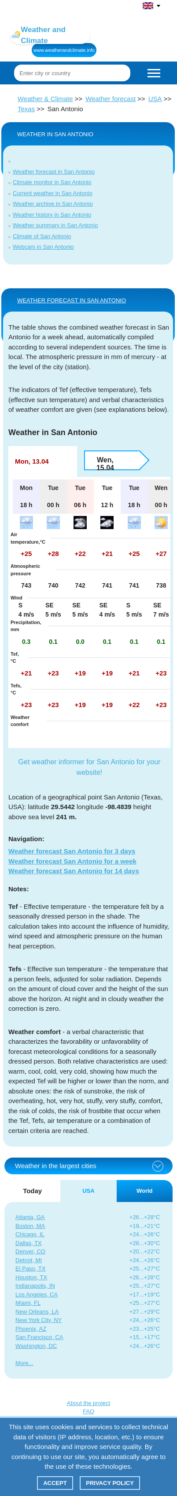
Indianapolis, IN (35, 1285)
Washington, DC (36, 1346)
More (22, 1363)
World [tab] (144, 1190)
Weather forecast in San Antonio (54, 171)
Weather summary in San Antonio (55, 225)
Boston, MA (30, 1226)
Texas (26, 109)
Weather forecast (110, 98)
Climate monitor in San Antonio (52, 182)
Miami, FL (28, 1303)
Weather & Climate (45, 98)
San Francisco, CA (39, 1337)
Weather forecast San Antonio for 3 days (71, 851)
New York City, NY (38, 1320)
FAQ (88, 1411)
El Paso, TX (30, 1268)
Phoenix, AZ (30, 1328)
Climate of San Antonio (42, 236)
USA (155, 98)
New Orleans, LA (37, 1311)
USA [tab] (88, 1190)
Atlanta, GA (29, 1217)
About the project (88, 1403)
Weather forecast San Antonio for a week (72, 861)
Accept (54, 1483)
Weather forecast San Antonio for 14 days (73, 871)
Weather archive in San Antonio (53, 203)
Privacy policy (110, 1483)
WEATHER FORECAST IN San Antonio (71, 300)
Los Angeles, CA (36, 1294)
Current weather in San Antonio (52, 193)
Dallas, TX (28, 1243)
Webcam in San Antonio (43, 246)
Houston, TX (31, 1277)
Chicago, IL (29, 1234)
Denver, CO (30, 1251)
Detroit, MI (28, 1260)
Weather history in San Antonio (52, 214)
